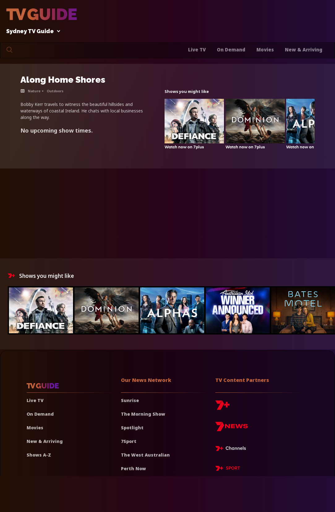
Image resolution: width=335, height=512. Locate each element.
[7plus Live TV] (232, 449)
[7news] (231, 429)
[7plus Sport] (227, 469)
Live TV (197, 49)
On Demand (231, 49)
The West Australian (145, 455)
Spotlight (132, 428)
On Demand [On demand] (40, 414)
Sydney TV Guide (31, 31)
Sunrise (130, 400)
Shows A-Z (39, 455)
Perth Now (133, 468)
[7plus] (222, 407)
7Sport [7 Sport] (128, 441)
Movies (265, 49)
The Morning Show (143, 414)
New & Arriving (303, 49)
